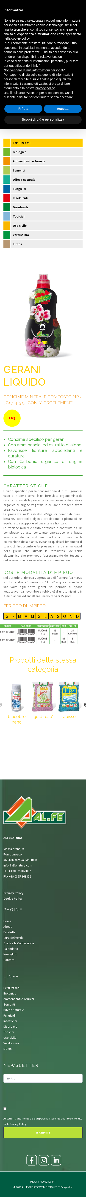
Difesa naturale (24, 179)
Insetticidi (20, 198)
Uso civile (20, 226)
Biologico (19, 152)
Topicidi (19, 216)
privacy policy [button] (45, 88)
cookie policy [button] (20, 38)
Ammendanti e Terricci (29, 161)
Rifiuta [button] (23, 108)
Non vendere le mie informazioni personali (34, 70)
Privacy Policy (13, 893)
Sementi (19, 170)
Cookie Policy (12, 898)
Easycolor (66, 1187)
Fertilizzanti (22, 143)
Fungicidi (19, 189)
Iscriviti (43, 1132)
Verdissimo (21, 235)
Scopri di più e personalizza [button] (43, 119)
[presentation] (30, 1095)
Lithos (17, 244)
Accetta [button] (63, 108)
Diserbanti (20, 207)
